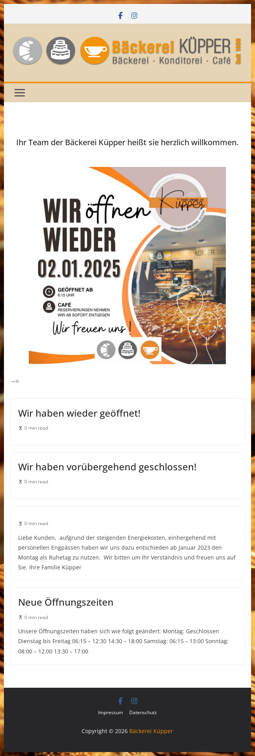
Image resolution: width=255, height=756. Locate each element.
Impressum (110, 712)
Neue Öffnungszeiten (66, 601)
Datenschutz (143, 712)
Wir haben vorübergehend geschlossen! (107, 466)
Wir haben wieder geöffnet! (79, 412)
